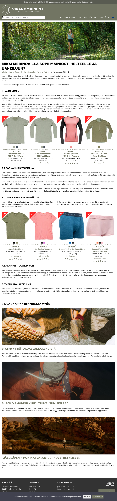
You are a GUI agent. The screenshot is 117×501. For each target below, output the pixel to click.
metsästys (90, 17)
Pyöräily (47, 72)
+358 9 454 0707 (68, 487)
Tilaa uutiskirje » (107, 492)
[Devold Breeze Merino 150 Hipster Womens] (100, 238)
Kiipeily (11, 72)
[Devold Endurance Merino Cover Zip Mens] (99, 141)
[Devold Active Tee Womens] (43, 237)
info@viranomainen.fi (65, 489)
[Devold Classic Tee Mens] (16, 237)
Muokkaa (87, 497)
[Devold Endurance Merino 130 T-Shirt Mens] (16, 141)
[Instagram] (112, 484)
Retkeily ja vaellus (28, 72)
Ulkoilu (4, 72)
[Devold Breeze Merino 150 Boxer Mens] (72, 237)
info (100, 17)
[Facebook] (108, 484)
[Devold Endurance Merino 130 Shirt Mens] (43, 141)
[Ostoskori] (109, 17)
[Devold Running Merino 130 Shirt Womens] (71, 141)
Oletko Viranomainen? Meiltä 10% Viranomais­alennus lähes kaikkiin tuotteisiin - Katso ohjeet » (58, 2)
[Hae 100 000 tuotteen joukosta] (23, 17)
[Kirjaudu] (105, 17)
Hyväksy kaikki (98, 497)
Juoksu (17, 72)
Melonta (39, 72)
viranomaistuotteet (71, 17)
